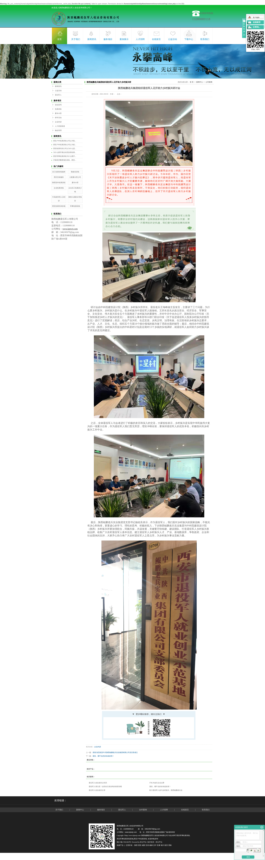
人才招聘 (140, 39)
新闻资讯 (91, 39)
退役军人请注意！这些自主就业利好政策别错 (105, 786)
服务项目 (108, 39)
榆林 (151, 845)
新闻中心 (199, 82)
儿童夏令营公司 (75, 177)
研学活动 (58, 118)
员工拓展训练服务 (58, 172)
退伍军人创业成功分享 (97, 790)
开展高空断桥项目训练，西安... (64, 160)
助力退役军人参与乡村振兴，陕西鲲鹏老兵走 (165, 790)
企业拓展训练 (59, 188)
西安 (139, 845)
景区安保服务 (59, 177)
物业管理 (58, 130)
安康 (158, 845)
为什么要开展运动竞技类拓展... (64, 152)
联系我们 (204, 39)
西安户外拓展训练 (140, 839)
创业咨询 (58, 105)
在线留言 (156, 39)
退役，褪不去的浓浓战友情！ (103, 756)
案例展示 (124, 39)
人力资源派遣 (60, 126)
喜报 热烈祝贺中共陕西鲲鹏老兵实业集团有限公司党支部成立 (115, 752)
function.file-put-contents (81, 4)
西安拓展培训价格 (58, 206)
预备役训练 (75, 172)
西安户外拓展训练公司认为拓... (64, 141)
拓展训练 (58, 109)
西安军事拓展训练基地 (125, 839)
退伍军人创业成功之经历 (98, 783)
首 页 (192, 82)
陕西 (136, 845)
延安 (166, 845)
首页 (59, 39)
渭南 (170, 845)
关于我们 (75, 39)
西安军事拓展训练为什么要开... (64, 156)
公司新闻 (209, 82)
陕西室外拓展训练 (58, 183)
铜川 (162, 845)
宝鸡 (147, 845)
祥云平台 (143, 842)
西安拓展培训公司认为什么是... (64, 148)
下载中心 (188, 39)
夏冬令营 (58, 113)
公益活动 (172, 39)
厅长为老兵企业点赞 (156, 783)
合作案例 (143, 810)
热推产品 (120, 845)
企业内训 (58, 122)
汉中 (155, 845)
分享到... (256, 27)
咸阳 (143, 845)
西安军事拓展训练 (183, 835)
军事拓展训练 (75, 206)
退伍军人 (58, 95)
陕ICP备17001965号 (124, 842)
